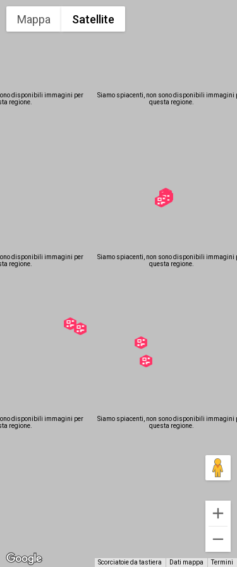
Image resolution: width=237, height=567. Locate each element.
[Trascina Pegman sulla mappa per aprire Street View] (218, 467)
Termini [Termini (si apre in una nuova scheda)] (222, 562)
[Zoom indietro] (218, 539)
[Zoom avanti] (218, 513)
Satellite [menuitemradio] (93, 19)
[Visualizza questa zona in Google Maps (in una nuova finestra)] (24, 559)
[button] (80, 328)
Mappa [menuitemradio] (34, 19)
